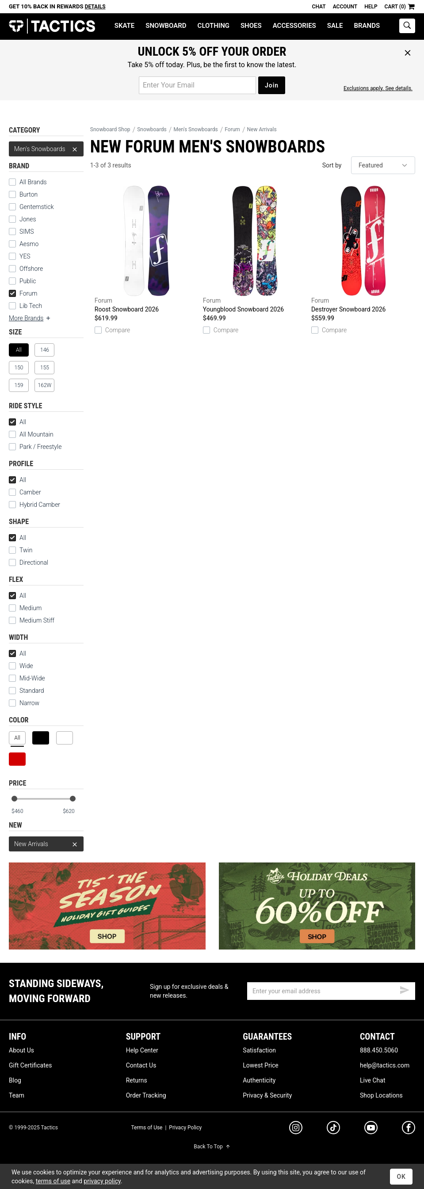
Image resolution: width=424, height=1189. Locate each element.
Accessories (294, 26)
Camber (25, 492)
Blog (15, 1080)
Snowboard (165, 26)
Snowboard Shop (110, 129)
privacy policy (102, 1181)
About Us (21, 1050)
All (17, 421)
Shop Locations (381, 1095)
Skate (124, 26)
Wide (21, 665)
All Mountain (31, 434)
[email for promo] (197, 85)
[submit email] (404, 989)
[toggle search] (407, 26)
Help (370, 7)
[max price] (73, 811)
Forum (23, 293)
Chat (319, 7)
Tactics (52, 26)
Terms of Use (146, 1127)
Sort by (332, 165)
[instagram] (295, 1129)
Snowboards (152, 129)
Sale (335, 26)
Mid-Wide (27, 678)
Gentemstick (31, 206)
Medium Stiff (31, 620)
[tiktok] (333, 1129)
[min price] (22, 811)
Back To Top (212, 1146)
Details (95, 7)
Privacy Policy (185, 1127)
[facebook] (408, 1129)
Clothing (213, 26)
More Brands (30, 318)
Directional (28, 562)
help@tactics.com (384, 1065)
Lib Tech (25, 305)
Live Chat (373, 1080)
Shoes (251, 26)
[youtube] (371, 1129)
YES (20, 256)
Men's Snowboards (46, 148)
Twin (20, 550)
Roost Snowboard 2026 (147, 249)
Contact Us (141, 1065)
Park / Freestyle (35, 446)
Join (272, 85)
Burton (23, 194)
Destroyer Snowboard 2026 (363, 249)
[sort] (383, 165)
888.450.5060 (379, 1050)
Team (16, 1095)
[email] (331, 991)
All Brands (28, 182)
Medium (25, 608)
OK (401, 1176)
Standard (26, 690)
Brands (367, 26)
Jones (22, 219)
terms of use (53, 1181)
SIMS (21, 231)
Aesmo (23, 243)
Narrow (24, 703)
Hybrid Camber (34, 504)
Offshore (26, 268)
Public (22, 281)
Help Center (142, 1050)
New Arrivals (46, 843)
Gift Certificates (30, 1065)
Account (345, 7)
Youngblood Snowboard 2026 (255, 249)
